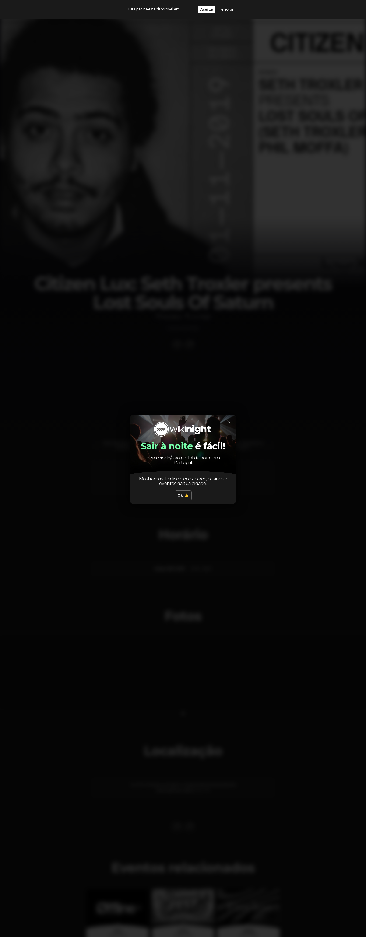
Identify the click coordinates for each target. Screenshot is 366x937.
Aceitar (206, 9)
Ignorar (226, 9)
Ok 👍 (183, 495)
